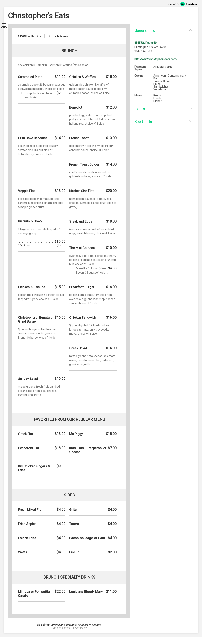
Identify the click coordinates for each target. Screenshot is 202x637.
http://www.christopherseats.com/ (155, 59)
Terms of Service (61, 627)
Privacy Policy (79, 627)
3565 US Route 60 (145, 42)
